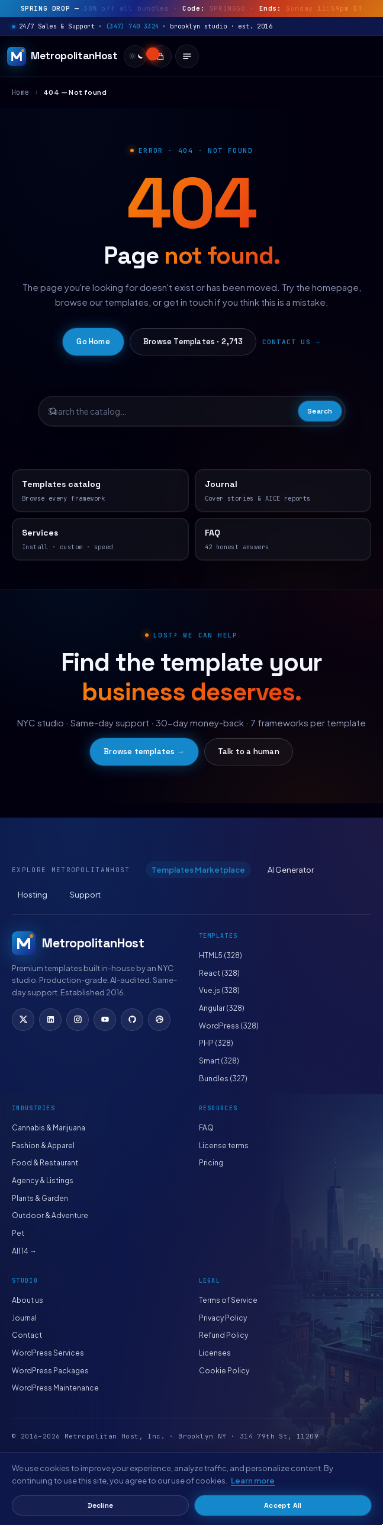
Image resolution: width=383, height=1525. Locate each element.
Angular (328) (221, 1008)
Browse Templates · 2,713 (193, 342)
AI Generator (291, 869)
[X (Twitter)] (23, 1019)
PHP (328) (216, 1043)
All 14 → (24, 1251)
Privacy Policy (223, 1317)
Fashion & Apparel (43, 1145)
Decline (100, 1505)
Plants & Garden (40, 1198)
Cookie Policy (224, 1370)
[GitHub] (132, 1019)
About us (27, 1300)
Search (319, 411)
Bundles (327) (223, 1078)
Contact (27, 1335)
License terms (224, 1145)
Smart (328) (219, 1060)
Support (85, 894)
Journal (24, 1317)
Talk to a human (248, 752)
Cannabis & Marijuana (48, 1127)
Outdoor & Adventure (50, 1215)
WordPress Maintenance (55, 1387)
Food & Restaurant (45, 1162)
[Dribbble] (159, 1019)
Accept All (282, 1505)
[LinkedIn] (50, 1019)
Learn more (253, 1480)
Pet (18, 1233)
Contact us (286, 342)
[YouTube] (105, 1019)
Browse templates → (144, 752)
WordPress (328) (229, 1025)
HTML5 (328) (220, 955)
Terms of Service (228, 1300)
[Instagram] (77, 1019)
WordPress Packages (50, 1370)
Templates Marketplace (198, 869)
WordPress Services (48, 1352)
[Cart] (161, 56)
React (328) (219, 973)
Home (21, 92)
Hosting (32, 894)
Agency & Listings (42, 1180)
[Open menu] (187, 56)
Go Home (93, 342)
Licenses (215, 1352)
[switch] (135, 56)
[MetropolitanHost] (62, 56)
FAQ (206, 1127)
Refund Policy (223, 1335)
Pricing (211, 1162)
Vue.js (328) (219, 990)
